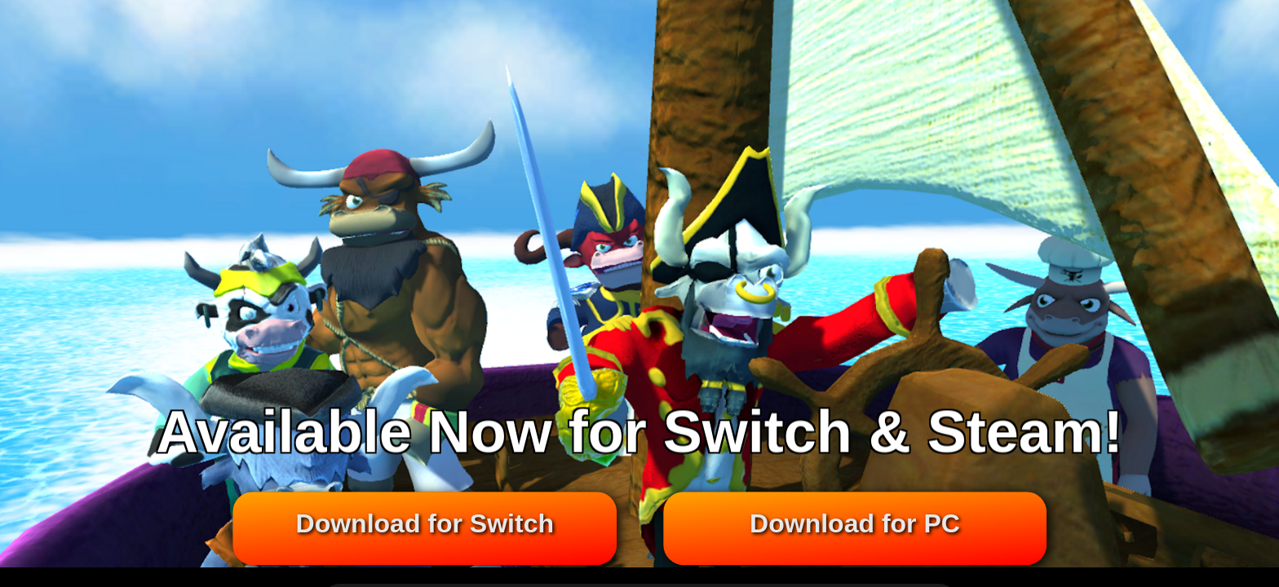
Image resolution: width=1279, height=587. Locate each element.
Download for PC (855, 524)
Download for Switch (424, 524)
